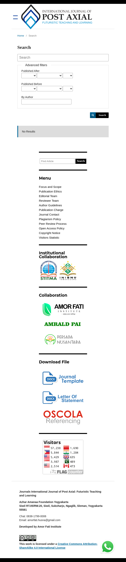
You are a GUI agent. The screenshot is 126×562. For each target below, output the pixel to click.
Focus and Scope (50, 186)
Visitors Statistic (49, 237)
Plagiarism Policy (50, 219)
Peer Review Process (52, 223)
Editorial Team (48, 196)
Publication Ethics (50, 191)
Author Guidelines (50, 205)
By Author (27, 97)
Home (20, 35)
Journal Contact (49, 214)
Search (102, 115)
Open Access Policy (52, 228)
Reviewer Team (49, 200)
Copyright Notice (49, 233)
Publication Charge (51, 209)
